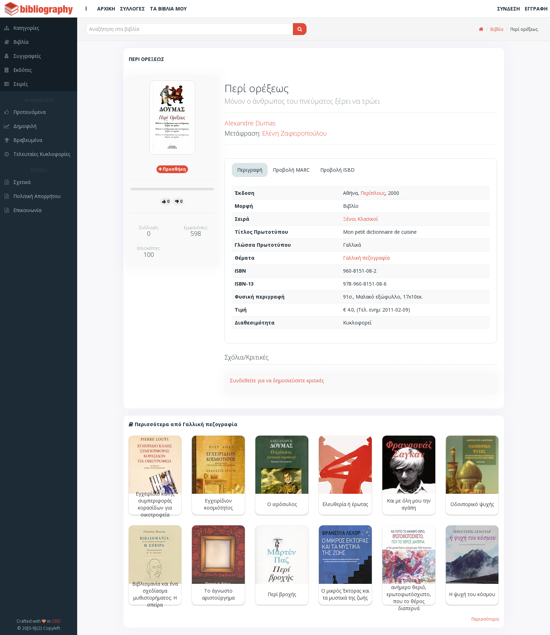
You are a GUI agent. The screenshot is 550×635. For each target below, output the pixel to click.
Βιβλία (496, 29)
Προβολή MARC (291, 169)
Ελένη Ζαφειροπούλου (294, 133)
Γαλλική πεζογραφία (366, 257)
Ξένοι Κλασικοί (360, 219)
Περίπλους (373, 193)
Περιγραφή (249, 169)
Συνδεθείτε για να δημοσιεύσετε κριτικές (277, 380)
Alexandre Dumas (250, 123)
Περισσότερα (485, 619)
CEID (56, 621)
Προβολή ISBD (337, 169)
